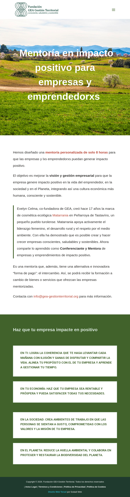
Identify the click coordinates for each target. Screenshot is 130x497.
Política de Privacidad (74, 487)
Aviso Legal (31, 487)
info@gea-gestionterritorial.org (56, 296)
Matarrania (60, 215)
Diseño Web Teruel (57, 492)
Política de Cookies (96, 487)
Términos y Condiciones (50, 487)
